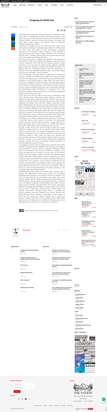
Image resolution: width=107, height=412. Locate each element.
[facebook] (80, 70)
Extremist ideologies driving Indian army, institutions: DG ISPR (86, 75)
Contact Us (45, 405)
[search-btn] (105, 5)
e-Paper (15, 5)
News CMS (83, 408)
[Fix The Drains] (15, 267)
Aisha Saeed (85, 141)
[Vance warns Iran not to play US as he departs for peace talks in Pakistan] (47, 275)
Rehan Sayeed (86, 114)
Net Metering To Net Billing (27, 287)
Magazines (26, 1)
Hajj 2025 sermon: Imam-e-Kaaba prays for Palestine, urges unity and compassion (87, 99)
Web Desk (85, 235)
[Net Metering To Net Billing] (15, 290)
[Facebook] (13, 35)
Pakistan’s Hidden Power (26, 272)
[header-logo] (5, 5)
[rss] (29, 399)
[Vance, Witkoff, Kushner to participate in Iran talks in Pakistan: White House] (47, 290)
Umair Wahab (86, 206)
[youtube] (25, 399)
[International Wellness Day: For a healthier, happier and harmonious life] (15, 260)
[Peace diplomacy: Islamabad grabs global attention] (47, 267)
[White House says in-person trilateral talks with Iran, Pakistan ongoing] (47, 260)
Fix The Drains (24, 265)
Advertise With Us (37, 405)
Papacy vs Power (80, 304)
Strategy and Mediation (87, 138)
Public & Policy (79, 297)
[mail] (13, 48)
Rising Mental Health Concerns (83, 325)
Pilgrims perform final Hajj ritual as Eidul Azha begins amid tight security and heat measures (87, 91)
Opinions (66, 27)
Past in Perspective (25, 280)
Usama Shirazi (14, 27)
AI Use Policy (70, 5)
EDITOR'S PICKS (31, 5)
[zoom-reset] (61, 30)
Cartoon (76, 285)
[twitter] (13, 38)
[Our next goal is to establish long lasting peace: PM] (47, 282)
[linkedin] (13, 41)
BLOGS (62, 5)
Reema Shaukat (86, 132)
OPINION (40, 5)
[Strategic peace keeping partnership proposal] (15, 252)
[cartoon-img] (85, 277)
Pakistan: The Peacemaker (88, 129)
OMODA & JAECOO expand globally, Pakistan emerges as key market (41, 210)
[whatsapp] (13, 45)
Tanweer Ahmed (86, 215)
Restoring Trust (79, 328)
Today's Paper (22, 5)
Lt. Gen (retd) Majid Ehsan (88, 149)
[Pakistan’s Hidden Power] (15, 275)
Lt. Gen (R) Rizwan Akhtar (88, 244)
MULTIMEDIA (54, 5)
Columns (70, 27)
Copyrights (63, 405)
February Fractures (84, 69)
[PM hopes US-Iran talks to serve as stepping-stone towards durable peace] (47, 252)
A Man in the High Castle (88, 147)
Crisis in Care (85, 120)
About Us (50, 405)
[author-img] (77, 114)
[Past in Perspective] (15, 282)
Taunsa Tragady (79, 307)
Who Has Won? (79, 322)
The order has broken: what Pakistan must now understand (88, 213)
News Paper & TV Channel (17, 1)
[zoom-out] (58, 30)
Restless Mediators (80, 301)
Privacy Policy (57, 405)
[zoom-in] (64, 30)
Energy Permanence (81, 294)
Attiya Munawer (86, 123)
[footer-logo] (83, 388)
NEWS (46, 5)
